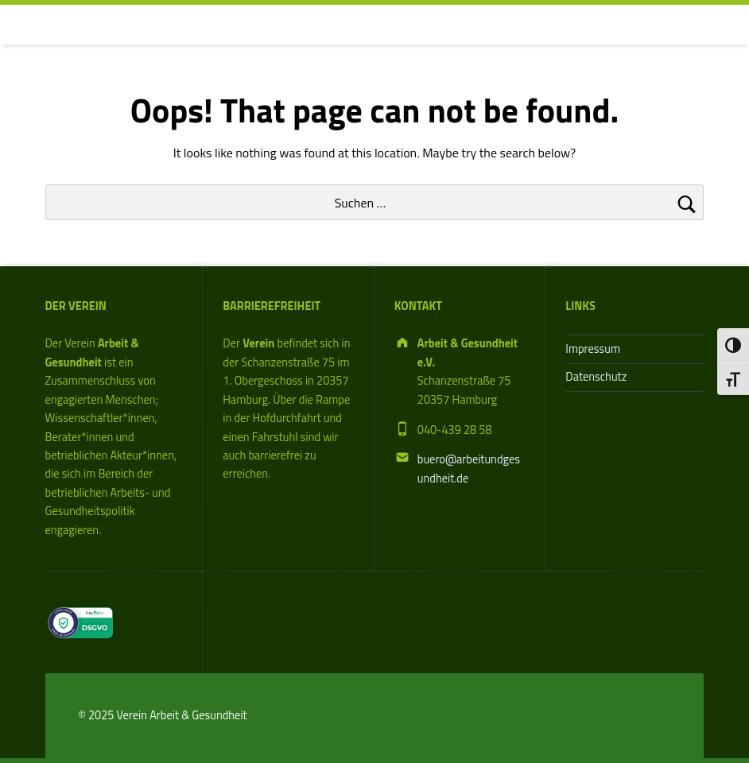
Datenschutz (596, 376)
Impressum (592, 349)
